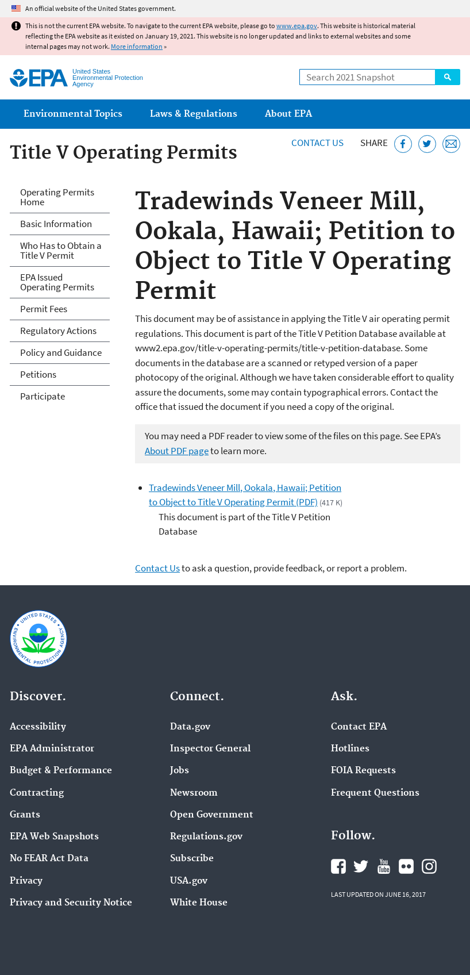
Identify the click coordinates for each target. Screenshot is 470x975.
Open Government (211, 815)
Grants (25, 815)
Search (447, 77)
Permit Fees (43, 308)
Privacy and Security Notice (71, 903)
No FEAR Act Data (49, 859)
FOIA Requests (363, 771)
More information (137, 46)
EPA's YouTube (383, 866)
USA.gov (188, 881)
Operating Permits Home (57, 197)
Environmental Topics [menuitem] (73, 114)
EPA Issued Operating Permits (57, 282)
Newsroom (194, 793)
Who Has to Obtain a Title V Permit (61, 250)
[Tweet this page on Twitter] (427, 144)
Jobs (179, 771)
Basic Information (56, 223)
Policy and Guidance (61, 352)
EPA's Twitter (360, 866)
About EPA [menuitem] (288, 114)
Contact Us (317, 142)
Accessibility (38, 727)
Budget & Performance (61, 771)
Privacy (26, 881)
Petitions (38, 374)
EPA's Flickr (406, 866)
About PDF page (177, 450)
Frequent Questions (375, 793)
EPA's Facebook (338, 866)
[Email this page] (451, 144)
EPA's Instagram (429, 866)
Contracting (37, 793)
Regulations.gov (206, 837)
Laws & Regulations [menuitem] (193, 114)
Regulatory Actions (58, 330)
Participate (42, 396)
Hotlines (350, 749)
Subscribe (192, 859)
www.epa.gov (296, 25)
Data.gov (190, 727)
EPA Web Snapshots (54, 837)
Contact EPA (359, 727)
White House (199, 903)
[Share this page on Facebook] (403, 144)
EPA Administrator (52, 749)
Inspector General (210, 749)
